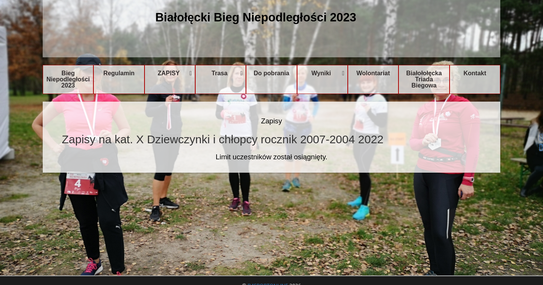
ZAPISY (175, 73)
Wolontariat (373, 73)
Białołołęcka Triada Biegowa (424, 79)
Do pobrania (271, 73)
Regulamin (119, 73)
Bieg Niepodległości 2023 (68, 79)
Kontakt (475, 73)
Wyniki (328, 73)
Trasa (227, 73)
